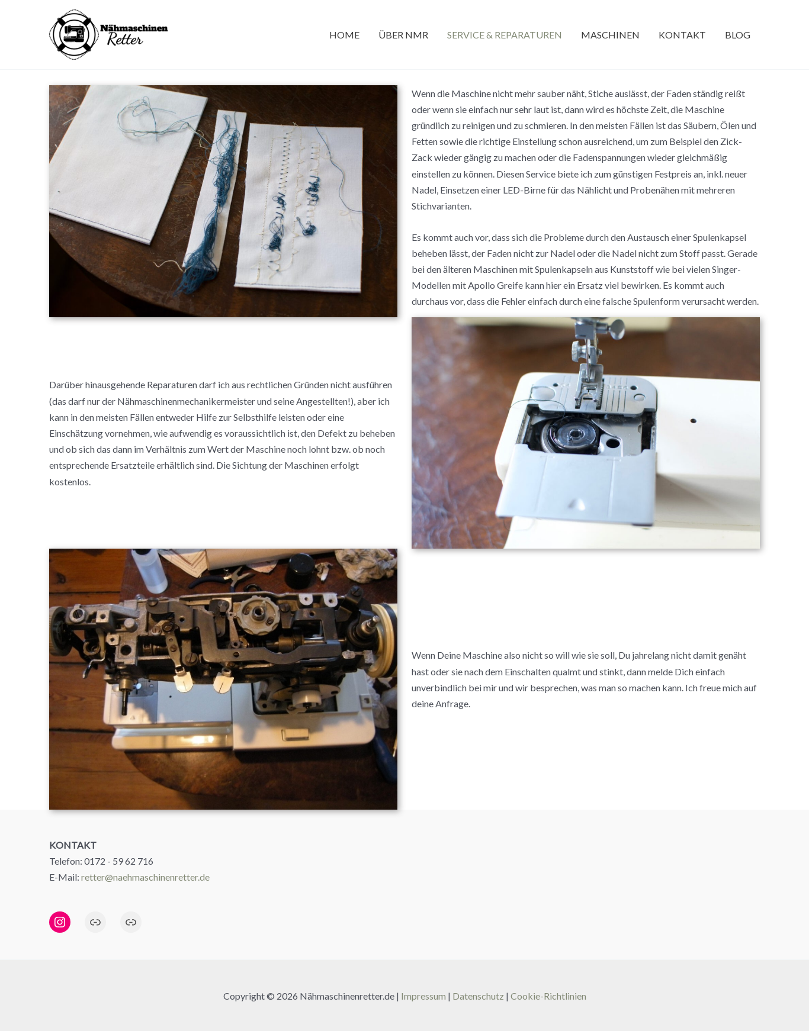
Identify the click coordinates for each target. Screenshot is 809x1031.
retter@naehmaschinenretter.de (145, 876)
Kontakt (682, 34)
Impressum (423, 995)
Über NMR (403, 34)
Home (344, 34)
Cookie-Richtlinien (548, 995)
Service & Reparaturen (504, 34)
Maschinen (610, 34)
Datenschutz (478, 995)
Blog (737, 34)
